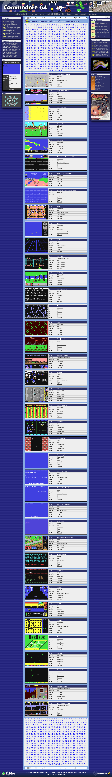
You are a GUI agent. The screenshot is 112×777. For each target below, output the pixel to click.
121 (43, 31)
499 (55, 61)
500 (57, 61)
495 (43, 61)
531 (82, 63)
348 (63, 49)
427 (38, 56)
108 (68, 29)
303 (60, 45)
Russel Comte (60, 595)
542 (52, 65)
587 (55, 68)
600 (53, 70)
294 (35, 45)
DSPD (63, 14)
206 (35, 38)
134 (80, 31)
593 (71, 68)
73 (50, 28)
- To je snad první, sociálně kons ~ (100, 49)
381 (32, 52)
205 (32, 38)
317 (38, 47)
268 (85, 42)
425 (32, 56)
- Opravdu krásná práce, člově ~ (100, 48)
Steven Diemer (60, 398)
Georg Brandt (60, 216)
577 (27, 68)
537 (38, 65)
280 (57, 43)
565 (55, 66)
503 (66, 61)
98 (41, 29)
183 (32, 36)
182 (30, 36)
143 (43, 33)
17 (54, 24)
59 (82, 26)
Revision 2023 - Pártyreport (101, 29)
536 (35, 65)
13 (46, 24)
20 (60, 24)
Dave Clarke (59, 130)
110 (74, 29)
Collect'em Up (60, 275)
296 (41, 45)
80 (64, 28)
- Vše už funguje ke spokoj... (11, 49)
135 (82, 31)
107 (66, 29)
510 (85, 61)
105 (60, 29)
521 (55, 63)
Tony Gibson (60, 411)
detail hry (11, 89)
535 (32, 65)
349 (66, 49)
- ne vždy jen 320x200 (9, 30)
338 (35, 49)
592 (68, 68)
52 (67, 26)
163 (38, 35)
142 (41, 33)
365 (49, 51)
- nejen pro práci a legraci (10, 26)
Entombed (97, 82)
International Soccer (99, 86)
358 (30, 51)
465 (82, 58)
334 (85, 47)
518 (46, 63)
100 (46, 29)
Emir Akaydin (60, 229)
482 (68, 59)
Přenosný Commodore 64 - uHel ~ (102, 34)
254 (46, 42)
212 (52, 38)
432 (52, 56)
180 (85, 35)
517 (43, 63)
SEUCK (58, 109)
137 (27, 33)
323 (55, 47)
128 (63, 31)
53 (69, 26)
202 (85, 36)
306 (68, 45)
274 (41, 43)
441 (77, 56)
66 (35, 28)
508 (80, 61)
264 (74, 42)
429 (43, 56)
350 (68, 49)
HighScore (57, 14)
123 (49, 31)
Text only (59, 291)
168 (52, 35)
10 (39, 24)
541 (49, 65)
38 (37, 26)
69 (41, 28)
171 (60, 35)
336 (30, 49)
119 (38, 31)
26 (73, 24)
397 (77, 52)
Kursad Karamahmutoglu (62, 231)
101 (49, 29)
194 (63, 36)
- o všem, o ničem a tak (10, 38)
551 (77, 65)
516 (41, 63)
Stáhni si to (59, 86)
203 (27, 38)
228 (35, 40)
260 (63, 42)
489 (27, 61)
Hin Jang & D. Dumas (62, 510)
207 (38, 38)
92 (29, 29)
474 (46, 59)
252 (41, 42)
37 (35, 26)
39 (39, 26)
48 (58, 26)
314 (30, 47)
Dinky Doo (97, 89)
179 (82, 35)
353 (77, 49)
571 (71, 66)
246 (85, 40)
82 (69, 28)
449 (38, 58)
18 (56, 24)
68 (39, 28)
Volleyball (59, 76)
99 (44, 29)
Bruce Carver (60, 146)
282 (63, 43)
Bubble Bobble (98, 79)
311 (82, 45)
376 (80, 51)
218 (68, 38)
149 (60, 33)
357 (27, 51)
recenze (42, 14)
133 (77, 31)
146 (52, 33)
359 (32, 51)
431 (49, 56)
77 (58, 28)
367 (55, 51)
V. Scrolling (59, 589)
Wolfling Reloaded (99, 25)
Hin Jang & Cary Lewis (62, 477)
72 (47, 28)
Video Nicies (60, 413)
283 (66, 43)
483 (71, 59)
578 (30, 68)
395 (71, 52)
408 (46, 54)
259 (60, 42)
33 (26, 26)
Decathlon (97, 88)
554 (85, 65)
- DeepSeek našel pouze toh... (10, 43)
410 (52, 54)
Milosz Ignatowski (61, 696)
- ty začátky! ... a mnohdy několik (11, 33)
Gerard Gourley (60, 613)
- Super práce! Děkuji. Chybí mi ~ (100, 55)
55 (73, 26)
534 (30, 65)
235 (55, 40)
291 (27, 45)
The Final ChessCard (99, 22)
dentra (36, 14)
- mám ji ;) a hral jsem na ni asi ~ (100, 46)
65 (32, 28)
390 (57, 52)
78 (60, 28)
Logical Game (60, 192)
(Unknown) (59, 82)
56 (75, 26)
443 (82, 56)
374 (74, 51)
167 (49, 35)
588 (57, 68)
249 (32, 42)
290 (85, 43)
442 (80, 56)
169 (55, 35)
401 (27, 54)
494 (41, 61)
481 (66, 59)
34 (28, 26)
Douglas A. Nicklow (61, 196)
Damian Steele (60, 560)
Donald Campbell (61, 262)
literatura (69, 14)
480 (63, 59)
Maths (58, 473)
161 (32, 35)
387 (49, 52)
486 (80, 59)
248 (30, 42)
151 (66, 33)
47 (56, 26)
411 (55, 54)
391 (60, 52)
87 (79, 28)
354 (80, 49)
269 (27, 43)
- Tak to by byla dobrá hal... (10, 55)
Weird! (58, 572)
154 (74, 33)
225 (27, 40)
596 (80, 68)
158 (85, 33)
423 (27, 56)
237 (60, 40)
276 (46, 43)
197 (71, 36)
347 (60, 49)
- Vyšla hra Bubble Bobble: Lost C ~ (100, 52)
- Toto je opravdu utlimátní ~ (100, 54)
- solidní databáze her (8, 21)
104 (57, 29)
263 (71, 42)
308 (74, 45)
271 (32, 43)
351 (71, 49)
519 (49, 63)
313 (27, 47)
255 (49, 42)
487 (82, 59)
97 (39, 29)
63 (28, 28)
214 (57, 38)
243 (77, 40)
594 (74, 68)
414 (63, 54)
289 (82, 43)
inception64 (49, 14)
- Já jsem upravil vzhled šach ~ (100, 45)
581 (38, 68)
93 (31, 29)
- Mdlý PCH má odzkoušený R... (11, 46)
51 (64, 26)
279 (55, 43)
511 (27, 63)
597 (82, 68)
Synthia (59, 415)
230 (41, 40)
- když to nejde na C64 (10, 29)
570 (68, 66)
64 (30, 28)
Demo (58, 341)
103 (54, 29)
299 (49, 45)
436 (63, 56)
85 (75, 28)
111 (77, 29)
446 (30, 58)
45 (52, 26)
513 (32, 63)
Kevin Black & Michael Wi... (63, 626)
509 (82, 61)
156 (80, 33)
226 (30, 40)
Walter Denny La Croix (62, 80)
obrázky (76, 14)
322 (52, 47)
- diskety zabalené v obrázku (10, 36)
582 (41, 68)
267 (82, 42)
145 (49, 33)
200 (80, 36)
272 (35, 43)
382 (35, 52)
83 (71, 28)
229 (38, 40)
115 (27, 31)
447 (32, 58)
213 (55, 38)
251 (38, 42)
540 (46, 65)
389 (55, 52)
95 (35, 29)
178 (80, 35)
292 (30, 45)
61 (86, 26)
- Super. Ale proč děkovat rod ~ (100, 51)
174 (68, 35)
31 (84, 24)
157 (82, 33)
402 (30, 54)
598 (85, 68)
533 (27, 65)
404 (35, 54)
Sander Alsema (60, 676)
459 (66, 58)
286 (74, 43)
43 (47, 26)
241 (71, 40)
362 (41, 51)
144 (46, 33)
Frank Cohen (60, 709)
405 (38, 54)
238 (63, 40)
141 (38, 33)
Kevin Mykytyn (60, 643)
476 (52, 59)
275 (43, 43)
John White (59, 179)
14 (48, 24)
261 (66, 42)
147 (55, 33)
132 (74, 31)
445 (27, 58)
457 (60, 58)
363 (43, 51)
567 (60, 66)
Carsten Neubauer (61, 214)
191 (55, 36)
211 (49, 38)
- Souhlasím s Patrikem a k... (11, 47)
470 (35, 59)
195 (66, 36)
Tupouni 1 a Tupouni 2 (100, 37)
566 (57, 66)
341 (43, 49)
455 (55, 58)
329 (71, 47)
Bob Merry (59, 461)
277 (49, 43)
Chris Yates (59, 113)
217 (66, 38)
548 (68, 65)
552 (80, 65)
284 (68, 43)
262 (68, 42)
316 (35, 47)
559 (38, 66)
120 (41, 31)
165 (43, 35)
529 (77, 63)
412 (57, 54)
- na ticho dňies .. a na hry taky (12, 35)
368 (57, 51)
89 (84, 28)
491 (32, 61)
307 (71, 45)
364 (46, 51)
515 (38, 63)
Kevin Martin (60, 659)
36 (32, 26)
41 (43, 26)
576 (85, 66)
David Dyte (59, 295)
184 (35, 36)
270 (30, 43)
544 (57, 65)
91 (27, 29)
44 (50, 26)
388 (52, 52)
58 (79, 26)
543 (55, 65)
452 (46, 58)
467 (27, 59)
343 (49, 49)
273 (38, 43)
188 (46, 36)
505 (71, 61)
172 (63, 35)
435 (60, 56)
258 (57, 42)
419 (77, 54)
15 (50, 24)
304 (63, 45)
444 (85, 56)
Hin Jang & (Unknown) (62, 494)
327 (66, 47)
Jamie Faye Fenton (61, 245)
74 (52, 28)
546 (63, 65)
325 (60, 47)
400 (85, 52)
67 (37, 28)
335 (27, 49)
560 (41, 66)
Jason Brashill (60, 611)
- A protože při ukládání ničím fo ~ (100, 42)
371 (66, 51)
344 (52, 49)
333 (82, 47)
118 (35, 31)
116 (30, 31)
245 (82, 40)
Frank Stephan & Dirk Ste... (63, 212)
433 (55, 56)
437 (66, 56)
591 (66, 68)
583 (43, 68)
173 (66, 35)
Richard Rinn (60, 365)
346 (57, 49)
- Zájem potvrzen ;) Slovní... (10, 56)
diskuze (94, 14)
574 (80, 66)
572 (74, 66)
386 (46, 52)
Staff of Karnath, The (99, 83)
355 (82, 49)
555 (27, 66)
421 (82, 54)
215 (60, 38)
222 (80, 38)
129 (66, 31)
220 (74, 38)
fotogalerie (83, 14)
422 (85, 54)
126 (57, 31)
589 (60, 68)
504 (68, 61)
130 (68, 31)
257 (55, 42)
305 (66, 45)
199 (77, 36)
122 (46, 31)
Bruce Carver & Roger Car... (63, 163)
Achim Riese (60, 576)
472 (41, 59)
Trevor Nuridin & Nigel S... (63, 593)
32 (86, 24)
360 (35, 51)
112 (80, 29)
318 (41, 47)
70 (43, 28)
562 (46, 66)
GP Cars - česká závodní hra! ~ (102, 32)
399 (82, 52)
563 (49, 66)
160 (30, 35)
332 (80, 47)
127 (60, 31)
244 (80, 40)
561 (43, 66)
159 (27, 35)
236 (57, 40)
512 (30, 63)
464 (80, 58)
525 (66, 63)
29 (80, 24)
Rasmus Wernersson (61, 345)
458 (63, 58)
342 (46, 49)
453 (49, 58)
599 (50, 70)
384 (41, 52)
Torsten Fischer (60, 394)
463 (77, 58)
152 (68, 33)
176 (74, 35)
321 (49, 47)
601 (56, 70)
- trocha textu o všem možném (11, 27)
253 (43, 42)
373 (71, 51)
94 (33, 29)
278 (52, 43)
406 (41, 54)
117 (32, 31)
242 (74, 40)
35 (30, 26)
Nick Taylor (59, 609)
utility (23, 14)
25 (71, 24)
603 (61, 70)
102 (52, 29)
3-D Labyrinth (98, 85)
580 (35, 68)
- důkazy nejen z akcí (10, 32)
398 (80, 52)
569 (66, 66)
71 (45, 28)
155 (77, 33)
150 (63, 33)
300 (52, 45)
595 (77, 68)
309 (77, 45)
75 (54, 28)
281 (60, 43)
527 (71, 63)
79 (62, 28)
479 (60, 59)
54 (71, 26)
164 (41, 35)
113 (82, 29)
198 (74, 36)
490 (30, 61)
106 (63, 29)
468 (30, 59)
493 (38, 61)
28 (78, 24)
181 (27, 36)
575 (82, 66)
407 (43, 54)
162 (35, 35)
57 (77, 26)
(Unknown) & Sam (61, 98)
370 (63, 51)
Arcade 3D (59, 539)
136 (85, 31)
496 (46, 61)
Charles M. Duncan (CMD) (63, 380)
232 (46, 40)
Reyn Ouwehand (60, 547)
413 (60, 54)
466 (85, 58)
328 (68, 47)
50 (62, 26)
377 (82, 51)
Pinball (58, 374)
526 (68, 63)
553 (82, 65)
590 (63, 68)
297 (43, 45)
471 (38, 59)
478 (57, 59)
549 (71, 65)
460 (68, 58)
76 (56, 28)
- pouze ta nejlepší (8, 23)
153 (71, 33)
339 (38, 49)
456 (57, 58)
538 (41, 65)
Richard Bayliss (60, 427)
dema (31, 14)
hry (27, 14)
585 (49, 68)
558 (35, 66)
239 (66, 40)
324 (57, 47)
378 (85, 51)
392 (63, 52)
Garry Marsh (60, 527)
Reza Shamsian (60, 545)
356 (85, 49)
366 (52, 51)
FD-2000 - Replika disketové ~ (101, 28)
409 (49, 54)
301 (55, 45)
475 (49, 59)
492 (35, 61)
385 (43, 52)
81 (67, 28)
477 (55, 59)
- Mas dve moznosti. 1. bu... (10, 52)
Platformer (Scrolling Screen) (63, 357)
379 (27, 52)
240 (68, 40)
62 (26, 28)
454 (52, 58)
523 (60, 63)
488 (85, 59)
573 (77, 66)
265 (77, 42)
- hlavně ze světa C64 (9, 20)
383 (38, 52)
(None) (58, 84)
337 (32, 49)
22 (65, 24)
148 (57, 33)
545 (60, 65)
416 (68, 54)
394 (68, 52)
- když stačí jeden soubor (10, 24)
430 (46, 56)
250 (35, 42)
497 (49, 61)
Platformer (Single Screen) (63, 258)
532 (85, 63)
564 (52, 66)
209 (43, 38)
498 (52, 61)
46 (54, 26)
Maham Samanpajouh (62, 543)
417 (71, 54)
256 (52, 42)
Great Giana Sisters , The (100, 78)
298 (46, 45)
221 (77, 38)
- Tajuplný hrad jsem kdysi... (10, 53)
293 (32, 45)
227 (32, 40)
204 (30, 38)
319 (43, 47)
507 (77, 61)
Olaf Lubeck (59, 378)
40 (41, 26)
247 (27, 42)
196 (68, 36)
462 (74, 58)
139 (32, 33)
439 (71, 56)
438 (68, 56)
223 (82, 38)
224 (85, 38)
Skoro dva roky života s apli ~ (101, 23)
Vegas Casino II (98, 76)
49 (60, 26)
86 (77, 28)
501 (60, 61)
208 (41, 38)
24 (69, 24)
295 (38, 45)
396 (74, 52)
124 (52, 31)
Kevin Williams (60, 278)
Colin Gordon (60, 131)
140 (35, 33)
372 (68, 51)
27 (75, 24)
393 (66, 52)
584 (46, 68)
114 (85, 29)
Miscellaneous (60, 92)
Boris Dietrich (60, 328)
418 (74, 54)
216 (63, 38)
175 (71, 35)
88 (82, 28)
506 (74, 61)
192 (57, 36)
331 (77, 47)
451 (43, 58)
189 (49, 36)
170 (57, 35)
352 (74, 49)
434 (57, 56)
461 (71, 58)
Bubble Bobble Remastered (101, 26)
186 (41, 36)
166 (46, 35)
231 (43, 40)
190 (52, 36)
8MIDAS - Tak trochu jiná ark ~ (102, 31)
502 (63, 61)
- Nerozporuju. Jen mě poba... (10, 50)
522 (57, 63)
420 (80, 54)
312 (85, 45)
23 (67, 24)
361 (38, 51)
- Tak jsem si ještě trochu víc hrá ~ (100, 43)
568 (63, 66)
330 (74, 47)
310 (80, 45)
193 (60, 36)
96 (37, 29)
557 (32, 66)
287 (77, 43)
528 (74, 63)
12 (43, 24)
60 (84, 26)
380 (30, 52)
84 (73, 28)
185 (38, 36)
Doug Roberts (60, 361)
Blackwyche (97, 81)
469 (32, 59)
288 (80, 43)
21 (63, 24)
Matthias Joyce (60, 396)
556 (30, 66)
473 (43, 59)
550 (74, 65)
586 (52, 68)
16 (52, 24)
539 (43, 65)
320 (46, 47)
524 (63, 63)
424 (30, 56)
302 (57, 45)
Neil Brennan (60, 597)
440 (74, 56)
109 (71, 29)
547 (66, 65)
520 (52, 63)
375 (77, 51)
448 (35, 58)
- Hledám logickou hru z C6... (11, 44)
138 (30, 33)
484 (74, 59)
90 (86, 28)
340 (41, 49)
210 (46, 38)
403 (32, 54)
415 (66, 54)
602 (59, 70)
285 (71, 43)
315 (32, 47)
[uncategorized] (60, 390)
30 (82, 24)
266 (80, 42)
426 (35, 56)
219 (71, 38)
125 (55, 31)
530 (80, 63)
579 (32, 68)
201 (82, 36)
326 (63, 47)
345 (55, 49)
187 (43, 36)
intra (89, 14)
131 (71, 31)
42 (45, 26)
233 (49, 40)
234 (52, 40)
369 (60, 51)
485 (77, 59)
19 (58, 24)
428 (41, 56)
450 (41, 58)
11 (41, 24)
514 (35, 63)
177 (77, 35)
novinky (17, 14)
